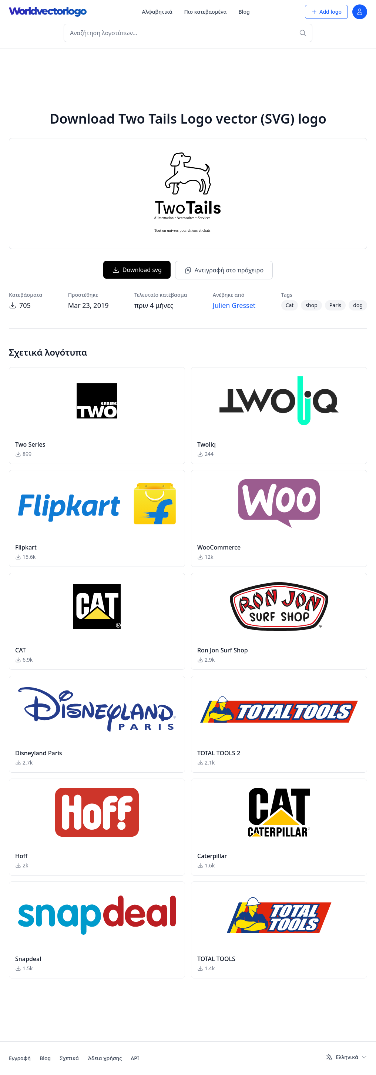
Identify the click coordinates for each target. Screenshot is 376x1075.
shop (311, 305)
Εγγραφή (20, 1058)
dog (358, 305)
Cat (290, 305)
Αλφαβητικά (157, 11)
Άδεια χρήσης (105, 1058)
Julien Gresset (234, 305)
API (135, 1058)
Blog (243, 11)
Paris (335, 305)
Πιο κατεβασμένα (205, 11)
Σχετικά (69, 1058)
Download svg (137, 270)
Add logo (326, 11)
